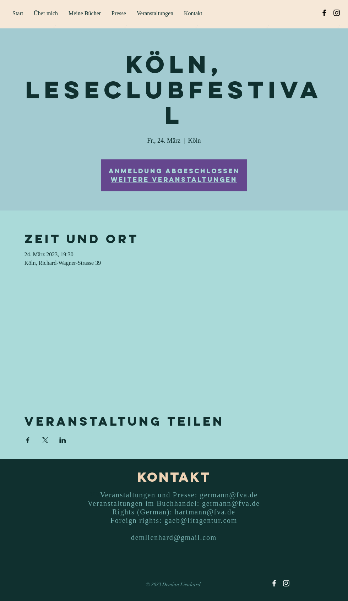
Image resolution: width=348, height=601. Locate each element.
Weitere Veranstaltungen (174, 179)
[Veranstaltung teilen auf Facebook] (28, 440)
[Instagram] (336, 13)
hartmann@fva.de (205, 512)
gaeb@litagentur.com (200, 520)
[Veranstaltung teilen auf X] (45, 440)
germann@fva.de (229, 495)
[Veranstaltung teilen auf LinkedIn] (62, 440)
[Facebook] (324, 13)
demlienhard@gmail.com (174, 537)
